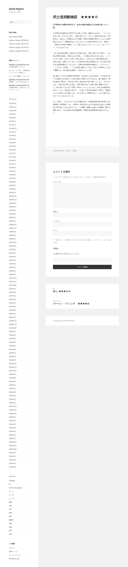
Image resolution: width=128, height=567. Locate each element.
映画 (10, 513)
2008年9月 (12, 232)
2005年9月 (12, 289)
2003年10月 (13, 371)
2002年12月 (13, 406)
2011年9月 (12, 146)
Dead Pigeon (16, 8)
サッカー (12, 495)
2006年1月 (12, 274)
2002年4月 (12, 428)
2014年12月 (13, 128)
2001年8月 (12, 456)
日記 (10, 509)
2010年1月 (12, 193)
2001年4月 (12, 467)
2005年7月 (12, 296)
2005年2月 (12, 314)
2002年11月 (13, 410)
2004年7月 (12, 339)
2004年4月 (12, 349)
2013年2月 (12, 139)
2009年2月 (12, 217)
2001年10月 (13, 449)
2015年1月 (12, 125)
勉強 (10, 502)
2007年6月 (12, 257)
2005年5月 (12, 303)
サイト (55, 230)
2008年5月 (12, 239)
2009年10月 (13, 203)
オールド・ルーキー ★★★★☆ (19, 70)
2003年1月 (12, 403)
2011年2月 (12, 164)
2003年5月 (12, 389)
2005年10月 (13, 285)
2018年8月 (12, 118)
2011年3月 (12, 160)
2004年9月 (12, 332)
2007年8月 (12, 250)
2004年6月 (12, 342)
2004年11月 (13, 324)
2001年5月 (12, 463)
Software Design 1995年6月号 (19, 47)
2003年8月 (12, 378)
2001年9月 (12, 453)
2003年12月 (13, 364)
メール (56, 221)
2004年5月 (12, 346)
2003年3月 (12, 396)
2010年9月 (12, 168)
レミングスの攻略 (14, 76)
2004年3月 (12, 353)
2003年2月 (12, 399)
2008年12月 (13, 225)
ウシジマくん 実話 (16, 73)
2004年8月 (12, 335)
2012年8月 (12, 143)
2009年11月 (13, 200)
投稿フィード (13, 551)
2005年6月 (12, 299)
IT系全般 (12, 481)
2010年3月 (12, 185)
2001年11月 (13, 446)
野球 (10, 531)
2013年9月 (12, 132)
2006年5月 (12, 267)
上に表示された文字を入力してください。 (67, 254)
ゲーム (11, 491)
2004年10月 (13, 328)
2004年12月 (13, 321)
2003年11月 (13, 367)
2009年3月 (12, 214)
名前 (55, 212)
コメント (57, 182)
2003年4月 (12, 392)
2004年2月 (12, 356)
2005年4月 (12, 307)
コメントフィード (14, 555)
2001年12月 (13, 442)
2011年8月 (12, 150)
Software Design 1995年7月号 (19, 44)
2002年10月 (13, 413)
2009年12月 (13, 196)
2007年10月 (13, 242)
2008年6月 (12, 235)
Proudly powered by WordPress (64, 321)
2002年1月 (12, 438)
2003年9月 (12, 374)
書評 (10, 516)
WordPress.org (14, 559)
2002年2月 (12, 435)
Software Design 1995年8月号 (19, 40)
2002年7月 (12, 421)
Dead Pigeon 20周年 (15, 37)
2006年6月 (12, 264)
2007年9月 (12, 246)
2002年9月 (12, 417)
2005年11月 (13, 282)
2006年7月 (12, 260)
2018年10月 (13, 111)
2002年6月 (12, 424)
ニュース (12, 498)
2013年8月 (12, 135)
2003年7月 (12, 381)
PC (10, 484)
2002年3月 (12, 431)
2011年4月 (12, 157)
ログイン (12, 548)
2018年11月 (13, 107)
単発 (10, 506)
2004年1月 (12, 360)
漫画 (10, 523)
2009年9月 (12, 207)
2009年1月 (12, 221)
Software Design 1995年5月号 (19, 51)
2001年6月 (12, 460)
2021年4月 (12, 103)
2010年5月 (12, 178)
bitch (69, 151)
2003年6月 (12, 385)
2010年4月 (12, 182)
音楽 (10, 534)
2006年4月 (12, 271)
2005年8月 (12, 292)
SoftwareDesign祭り (16, 488)
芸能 (10, 527)
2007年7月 (12, 253)
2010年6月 (12, 175)
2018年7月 (12, 121)
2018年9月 (12, 114)
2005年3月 (12, 310)
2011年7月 (12, 153)
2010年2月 (12, 189)
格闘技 (11, 520)
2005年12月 (13, 278)
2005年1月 (12, 317)
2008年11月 (13, 228)
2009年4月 (12, 210)
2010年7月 (12, 171)
